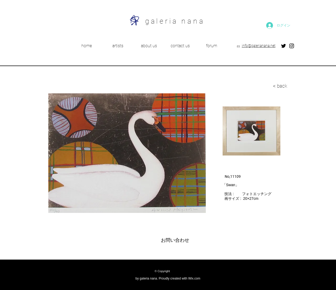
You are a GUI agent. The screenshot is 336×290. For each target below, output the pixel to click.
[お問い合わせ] (175, 240)
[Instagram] (291, 46)
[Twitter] (283, 46)
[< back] (254, 86)
